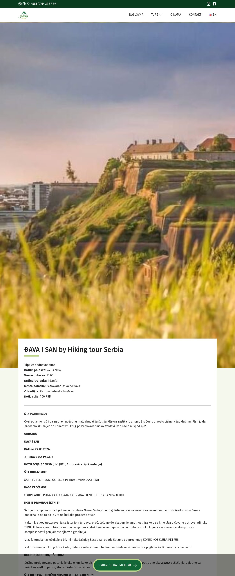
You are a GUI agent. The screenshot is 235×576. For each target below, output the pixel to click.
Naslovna (136, 14)
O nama (175, 14)
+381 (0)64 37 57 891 (44, 4)
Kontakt (195, 14)
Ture (157, 15)
